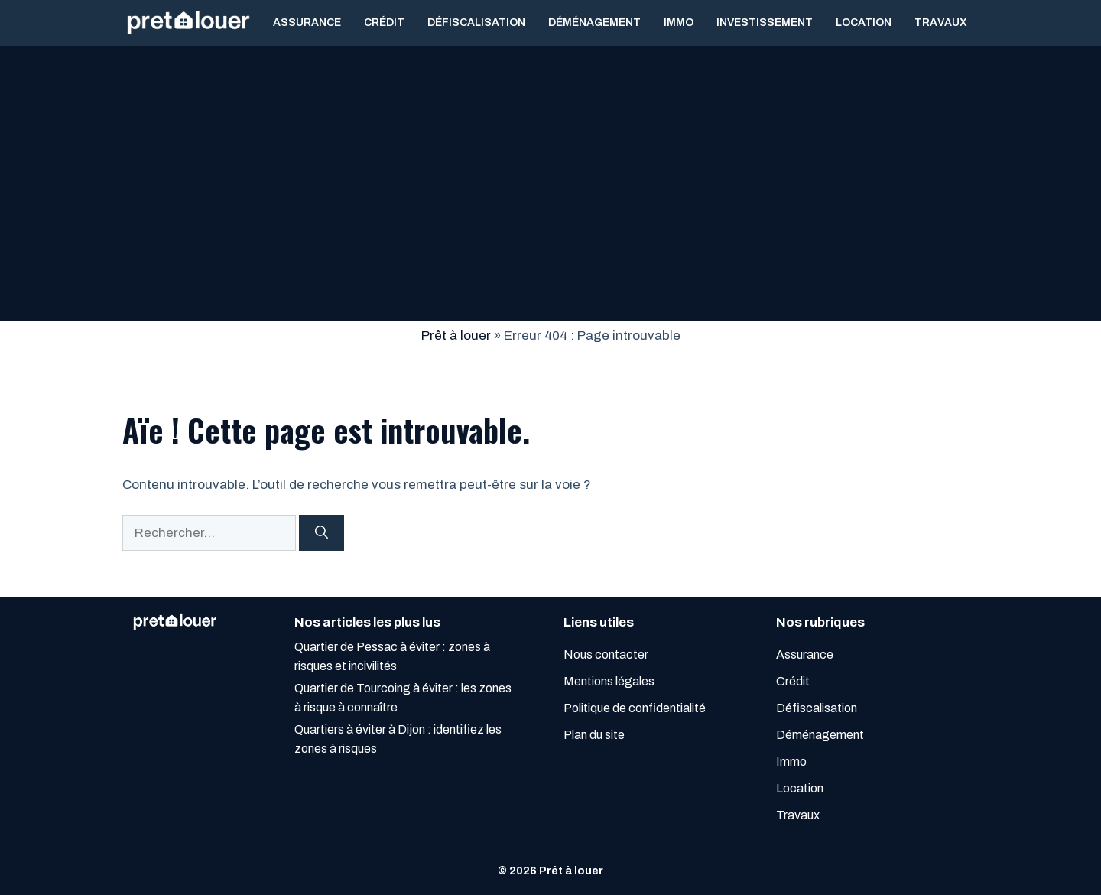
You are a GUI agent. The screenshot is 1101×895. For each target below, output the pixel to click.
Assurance (307, 22)
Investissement (764, 22)
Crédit (384, 22)
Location (864, 22)
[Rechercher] (321, 533)
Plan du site (594, 734)
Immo (678, 22)
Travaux (940, 22)
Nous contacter (605, 654)
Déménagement (594, 22)
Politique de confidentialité (634, 707)
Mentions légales (608, 681)
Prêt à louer (456, 335)
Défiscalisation (476, 22)
